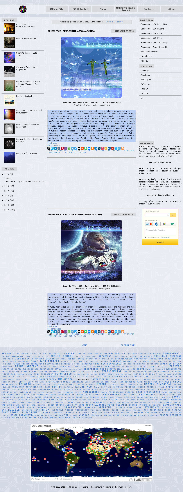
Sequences (99, 402)
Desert (26, 364)
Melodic (76, 151)
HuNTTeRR (137, 377)
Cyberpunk (24, 361)
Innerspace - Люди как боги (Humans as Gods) (74, 214)
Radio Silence (43, 397)
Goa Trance (150, 374)
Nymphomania (45, 389)
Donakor (127, 364)
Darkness (115, 361)
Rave (112, 397)
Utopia (39, 415)
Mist (139, 384)
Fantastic (129, 372)
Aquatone (131, 354)
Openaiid (152, 390)
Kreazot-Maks (9, 382)
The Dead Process (131, 410)
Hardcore (52, 377)
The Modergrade (153, 410)
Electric (143, 366)
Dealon (138, 361)
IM (180, 377)
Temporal (96, 410)
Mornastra (18, 387)
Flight (5, 374)
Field (164, 371)
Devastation (52, 364)
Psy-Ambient (112, 394)
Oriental (7, 392)
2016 (7, 195)
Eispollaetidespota (123, 367)
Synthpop (129, 151)
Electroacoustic (12, 369)
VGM (66, 415)
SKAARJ (17, 405)
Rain (63, 397)
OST (16, 392)
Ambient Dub (85, 354)
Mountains (32, 387)
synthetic (28, 410)
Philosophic (91, 392)
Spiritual (105, 407)
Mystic (57, 386)
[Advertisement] (91, 183)
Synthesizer (11, 409)
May (8, 178)
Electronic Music (73, 369)
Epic (4, 371)
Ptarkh (164, 394)
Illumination (170, 377)
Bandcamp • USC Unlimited (154, 24)
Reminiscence (152, 397)
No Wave (159, 387)
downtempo (153, 364)
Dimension (67, 364)
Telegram (145, 84)
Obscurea (68, 390)
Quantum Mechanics (13, 397)
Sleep (51, 405)
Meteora (47, 384)
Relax (140, 397)
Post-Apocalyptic (148, 392)
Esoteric (14, 371)
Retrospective (26, 400)
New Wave (106, 387)
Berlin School (62, 356)
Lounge (65, 382)
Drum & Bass (49, 367)
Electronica (114, 369)
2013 (7, 205)
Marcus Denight (153, 382)
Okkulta (96, 389)
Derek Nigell (12, 364)
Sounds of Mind (138, 405)
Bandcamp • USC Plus (151, 38)
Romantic (176, 400)
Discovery (88, 364)
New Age (93, 386)
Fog (13, 374)
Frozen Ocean (24, 374)
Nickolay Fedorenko (125, 387)
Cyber (13, 361)
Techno (69, 410)
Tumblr (144, 88)
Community (91, 359)
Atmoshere (156, 354)
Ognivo (87, 390)
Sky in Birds (29, 405)
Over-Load (25, 392)
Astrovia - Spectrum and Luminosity (25, 181)
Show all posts (114, 21)
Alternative (56, 354)
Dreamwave (7, 367)
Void (136, 415)
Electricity (159, 366)
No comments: (54, 145)
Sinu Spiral (164, 402)
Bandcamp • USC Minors (152, 28)
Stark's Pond (124, 407)
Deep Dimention (166, 361)
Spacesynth (114, 151)
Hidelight (95, 377)
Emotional (143, 369)
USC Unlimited (80, 9)
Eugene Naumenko (49, 371)
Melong (37, 384)
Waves (45, 418)
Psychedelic (148, 394)
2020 (7, 174)
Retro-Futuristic (94, 151)
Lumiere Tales (109, 382)
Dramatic (166, 364)
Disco (77, 364)
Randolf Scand (99, 397)
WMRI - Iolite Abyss (26, 153)
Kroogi (144, 61)
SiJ (154, 402)
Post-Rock (22, 394)
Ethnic (33, 371)
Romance (164, 400)
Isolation (117, 379)
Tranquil (57, 413)
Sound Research (117, 405)
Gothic (177, 374)
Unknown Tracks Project (126, 9)
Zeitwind (87, 418)
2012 (7, 209)
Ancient (109, 353)
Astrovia (143, 354)
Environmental (172, 369)
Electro (175, 366)
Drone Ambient (26, 366)
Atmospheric (172, 353)
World (77, 417)
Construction (173, 359)
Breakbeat (105, 356)
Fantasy (141, 371)
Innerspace (62, 151)
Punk (173, 395)
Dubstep (65, 366)
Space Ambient (37, 407)
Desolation (37, 364)
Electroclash (31, 369)
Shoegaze (145, 402)
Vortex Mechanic (170, 415)
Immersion (7, 379)
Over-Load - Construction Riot (25, 25)
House (127, 377)
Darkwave (128, 361)
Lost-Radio (53, 382)
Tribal (86, 413)
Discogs (145, 70)
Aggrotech (35, 354)
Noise (169, 387)
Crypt (5, 361)
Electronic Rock (95, 369)
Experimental (112, 371)
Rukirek (6, 402)
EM (134, 369)
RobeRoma (153, 400)
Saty (40, 402)
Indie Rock (30, 379)
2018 (7, 186)
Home (84, 345)
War (30, 418)
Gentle (119, 374)
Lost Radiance (36, 382)
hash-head (65, 377)
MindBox (90, 384)
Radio (30, 397)
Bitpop (80, 356)
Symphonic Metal (172, 408)
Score (71, 402)
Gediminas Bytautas (85, 374)
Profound (51, 395)
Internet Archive (149, 51)
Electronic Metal (50, 369)
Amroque (97, 354)
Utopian (49, 415)
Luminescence (127, 382)
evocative (85, 372)
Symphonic (152, 407)
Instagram (146, 79)
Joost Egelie (166, 379)
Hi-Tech (83, 377)
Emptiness (157, 369)
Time (167, 410)
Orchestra (164, 389)
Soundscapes (172, 404)
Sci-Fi (48, 402)
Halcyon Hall (20, 377)
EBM (107, 366)
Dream (177, 363)
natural (68, 387)
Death (146, 361)
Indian (18, 379)
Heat (75, 377)
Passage (50, 392)
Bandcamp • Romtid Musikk (154, 47)
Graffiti (7, 377)
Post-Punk (8, 395)
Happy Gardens (38, 377)
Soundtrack (8, 408)
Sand (22, 402)
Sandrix (30, 402)
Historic (108, 377)
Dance (34, 361)
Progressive (66, 394)
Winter (54, 418)
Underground (111, 413)
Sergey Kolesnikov (118, 402)
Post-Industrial (171, 392)
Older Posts (128, 345)
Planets (130, 392)
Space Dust (55, 408)
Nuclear (32, 389)
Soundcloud (146, 56)
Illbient (155, 377)
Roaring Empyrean (137, 400)
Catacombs (146, 356)
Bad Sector (33, 356)
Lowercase (77, 382)
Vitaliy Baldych (123, 415)
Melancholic (9, 384)
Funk (36, 374)
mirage (131, 384)
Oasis (58, 390)
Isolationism (132, 379)
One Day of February (132, 389)
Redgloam (129, 397)
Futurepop (47, 374)
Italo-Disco (148, 379)
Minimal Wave (118, 384)
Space (20, 407)
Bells (45, 356)
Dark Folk (83, 361)
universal (126, 413)
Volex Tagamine (149, 415)
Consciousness (124, 359)
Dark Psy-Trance (99, 361)
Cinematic (22, 358)
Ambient (70, 353)
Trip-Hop (97, 413)
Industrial (66, 379)
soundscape (155, 405)
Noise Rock (19, 389)
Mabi (139, 382)
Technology (82, 410)
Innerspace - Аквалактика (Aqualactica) (71, 31)
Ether (24, 371)
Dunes (77, 367)
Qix (179, 395)
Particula (38, 392)
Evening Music (69, 371)
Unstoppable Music (156, 413)
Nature (80, 386)
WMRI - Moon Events (26, 38)
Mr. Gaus (44, 387)
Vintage (81, 153)
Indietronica (47, 379)
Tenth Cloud (110, 410)
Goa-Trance (165, 374)
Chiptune (175, 356)
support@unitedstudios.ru (160, 195)
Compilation (106, 359)
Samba (15, 402)
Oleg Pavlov (110, 389)
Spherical (89, 407)
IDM (146, 376)
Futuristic (63, 373)
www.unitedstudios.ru (160, 162)
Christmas (7, 359)
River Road (94, 400)
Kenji (178, 379)
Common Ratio (76, 359)
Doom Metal (139, 364)
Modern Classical (158, 384)
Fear (156, 371)
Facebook (145, 75)
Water (37, 417)
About (172, 9)
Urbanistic (26, 415)
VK (142, 98)
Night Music (146, 387)
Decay (154, 361)
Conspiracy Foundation (148, 359)
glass (128, 374)
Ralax (71, 397)
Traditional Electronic (61, 153)
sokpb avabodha (96, 405)
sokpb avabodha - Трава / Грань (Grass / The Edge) (28, 84)
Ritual (83, 400)
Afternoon (23, 354)
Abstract (8, 353)
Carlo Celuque (129, 356)
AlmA (45, 354)
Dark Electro (68, 361)
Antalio (120, 353)
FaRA (150, 372)
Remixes (166, 397)
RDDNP (120, 397)
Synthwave (57, 410)
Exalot (96, 371)
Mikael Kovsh (76, 384)
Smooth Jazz (63, 405)
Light (22, 382)
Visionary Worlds (101, 415)
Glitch (137, 374)
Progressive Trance (89, 395)
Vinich (74, 415)
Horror (119, 377)
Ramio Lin (82, 397)
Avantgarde (18, 356)
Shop (103, 9)
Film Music (175, 371)
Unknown (138, 412)
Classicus (38, 359)
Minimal (102, 384)
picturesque (116, 392)
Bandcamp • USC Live (151, 33)
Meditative (173, 381)
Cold (63, 359)
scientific (59, 402)
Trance (45, 412)
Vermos (59, 415)
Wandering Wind (18, 418)
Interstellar (100, 379)
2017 (7, 191)
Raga (56, 397)
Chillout (160, 356)
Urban (14, 415)
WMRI (68, 417)
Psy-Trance (130, 395)
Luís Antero (92, 382)
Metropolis (60, 384)
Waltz (5, 418)
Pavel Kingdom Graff (69, 392)
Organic (176, 389)
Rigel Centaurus (67, 400)
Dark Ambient (49, 361)
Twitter (145, 93)
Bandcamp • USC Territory (154, 42)
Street (139, 407)
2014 (7, 200)
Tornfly (176, 410)
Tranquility (72, 412)
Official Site (56, 9)
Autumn (6, 356)
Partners (149, 9)
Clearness (52, 358)
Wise (61, 418)
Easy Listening (92, 366)
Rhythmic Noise (46, 400)
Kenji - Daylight (25, 96)
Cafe (116, 356)
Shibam (134, 402)
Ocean (78, 389)
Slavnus (42, 405)
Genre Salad (106, 374)
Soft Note (78, 405)
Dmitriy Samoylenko (108, 364)
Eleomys (127, 369)
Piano (104, 392)
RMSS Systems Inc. (114, 400)
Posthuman (37, 395)
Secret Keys (84, 402)
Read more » (53, 143)
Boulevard (91, 356)
